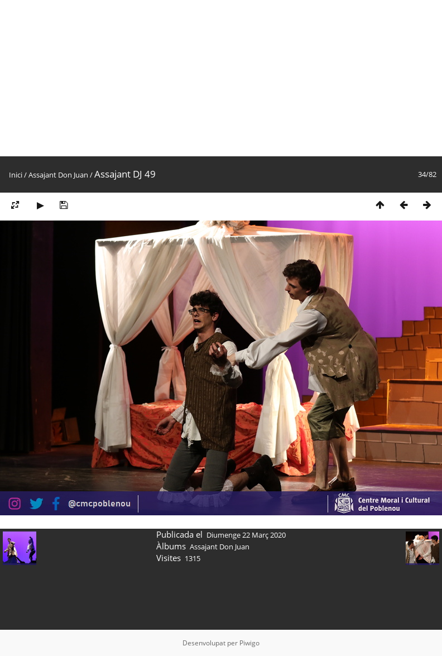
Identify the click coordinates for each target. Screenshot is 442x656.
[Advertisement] (186, 78)
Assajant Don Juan (58, 175)
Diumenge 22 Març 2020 (246, 535)
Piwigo (249, 643)
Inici (15, 175)
